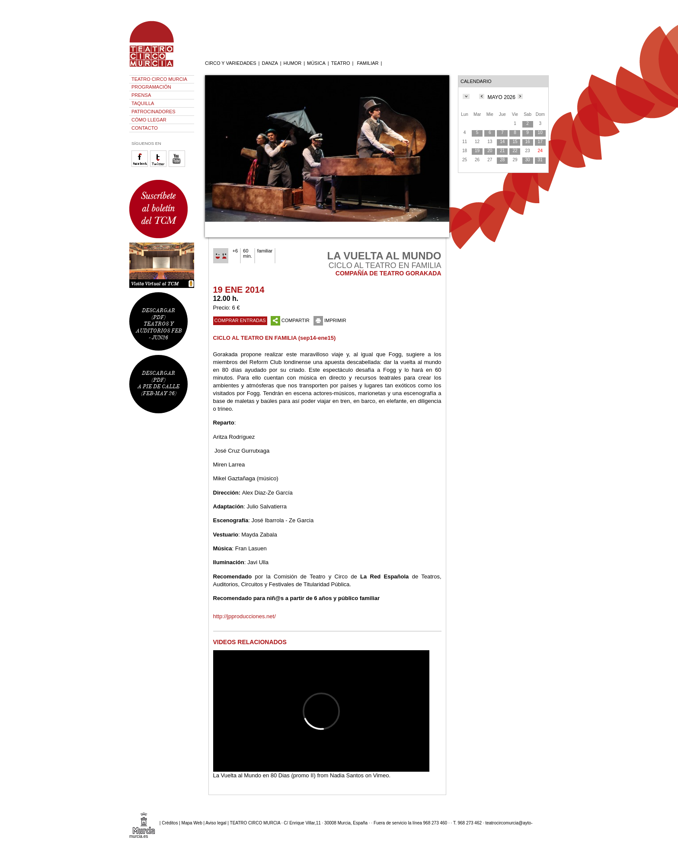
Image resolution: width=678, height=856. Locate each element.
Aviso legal (215, 822)
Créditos (170, 822)
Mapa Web (192, 822)
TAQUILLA (142, 103)
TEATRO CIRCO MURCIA (159, 79)
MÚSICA (316, 63)
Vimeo (381, 775)
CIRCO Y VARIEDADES (230, 63)
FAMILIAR (367, 63)
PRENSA (141, 95)
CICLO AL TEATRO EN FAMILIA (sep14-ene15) (274, 338)
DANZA (270, 63)
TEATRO (340, 63)
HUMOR (293, 63)
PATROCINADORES (153, 111)
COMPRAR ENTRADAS (240, 320)
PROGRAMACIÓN (151, 86)
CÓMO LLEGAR (148, 119)
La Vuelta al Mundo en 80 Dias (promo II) (264, 775)
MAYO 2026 (501, 97)
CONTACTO (144, 128)
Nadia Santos (347, 775)
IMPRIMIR (329, 320)
